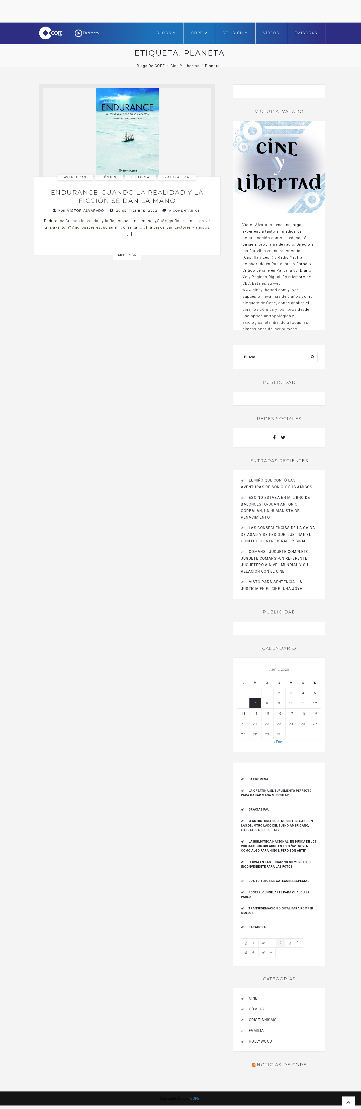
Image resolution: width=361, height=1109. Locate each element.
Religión (235, 33)
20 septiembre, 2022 (133, 210)
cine (253, 998)
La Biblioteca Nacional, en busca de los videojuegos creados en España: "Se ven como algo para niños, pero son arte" (279, 846)
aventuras (75, 177)
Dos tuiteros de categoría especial (278, 881)
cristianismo (263, 1020)
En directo (87, 33)
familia (256, 1031)
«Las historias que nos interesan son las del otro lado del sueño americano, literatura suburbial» (277, 825)
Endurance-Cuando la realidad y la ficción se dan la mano (127, 196)
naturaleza (176, 177)
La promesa (258, 779)
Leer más (127, 254)
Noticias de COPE (282, 1064)
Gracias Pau (258, 809)
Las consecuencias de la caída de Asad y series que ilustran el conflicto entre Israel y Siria (278, 534)
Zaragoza (257, 927)
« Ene (278, 742)
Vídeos (271, 33)
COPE (199, 33)
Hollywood (261, 1041)
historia (140, 177)
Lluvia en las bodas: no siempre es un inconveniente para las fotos (276, 864)
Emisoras (306, 33)
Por (79, 210)
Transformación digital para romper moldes (277, 911)
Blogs (166, 33)
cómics (109, 177)
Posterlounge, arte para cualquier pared (275, 895)
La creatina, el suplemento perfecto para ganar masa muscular (276, 793)
